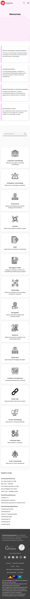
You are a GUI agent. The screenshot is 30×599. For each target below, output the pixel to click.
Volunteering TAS (5, 519)
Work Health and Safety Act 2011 (10, 486)
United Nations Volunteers (8, 500)
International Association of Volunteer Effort (13, 503)
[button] (15, 54)
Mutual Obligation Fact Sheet (9, 489)
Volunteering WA (5, 524)
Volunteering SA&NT (6, 516)
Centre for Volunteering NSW (9, 514)
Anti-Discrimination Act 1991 (8, 481)
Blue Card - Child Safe (7, 484)
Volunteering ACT (6, 511)
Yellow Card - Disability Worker (9, 491)
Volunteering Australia (7, 509)
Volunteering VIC (5, 522)
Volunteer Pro (5, 498)
